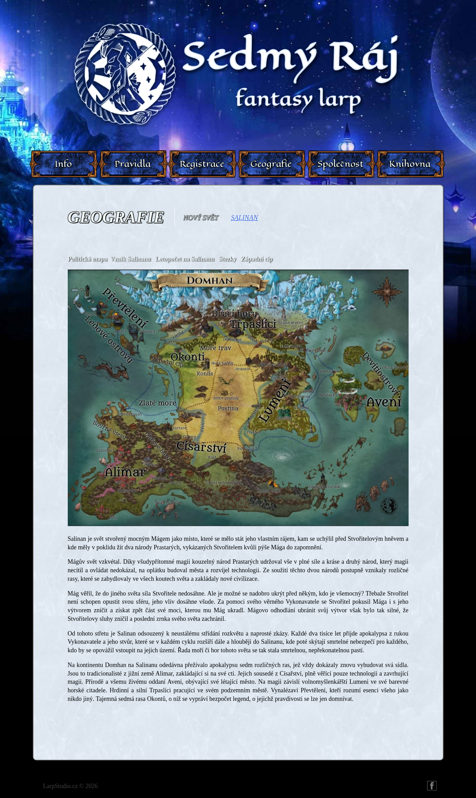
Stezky (227, 259)
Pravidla (133, 164)
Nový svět (200, 217)
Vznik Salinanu (130, 259)
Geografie (271, 164)
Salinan (244, 217)
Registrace (202, 164)
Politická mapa (87, 259)
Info (63, 164)
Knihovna (409, 164)
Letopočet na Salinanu (184, 259)
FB (432, 785)
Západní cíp (257, 259)
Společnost (340, 164)
